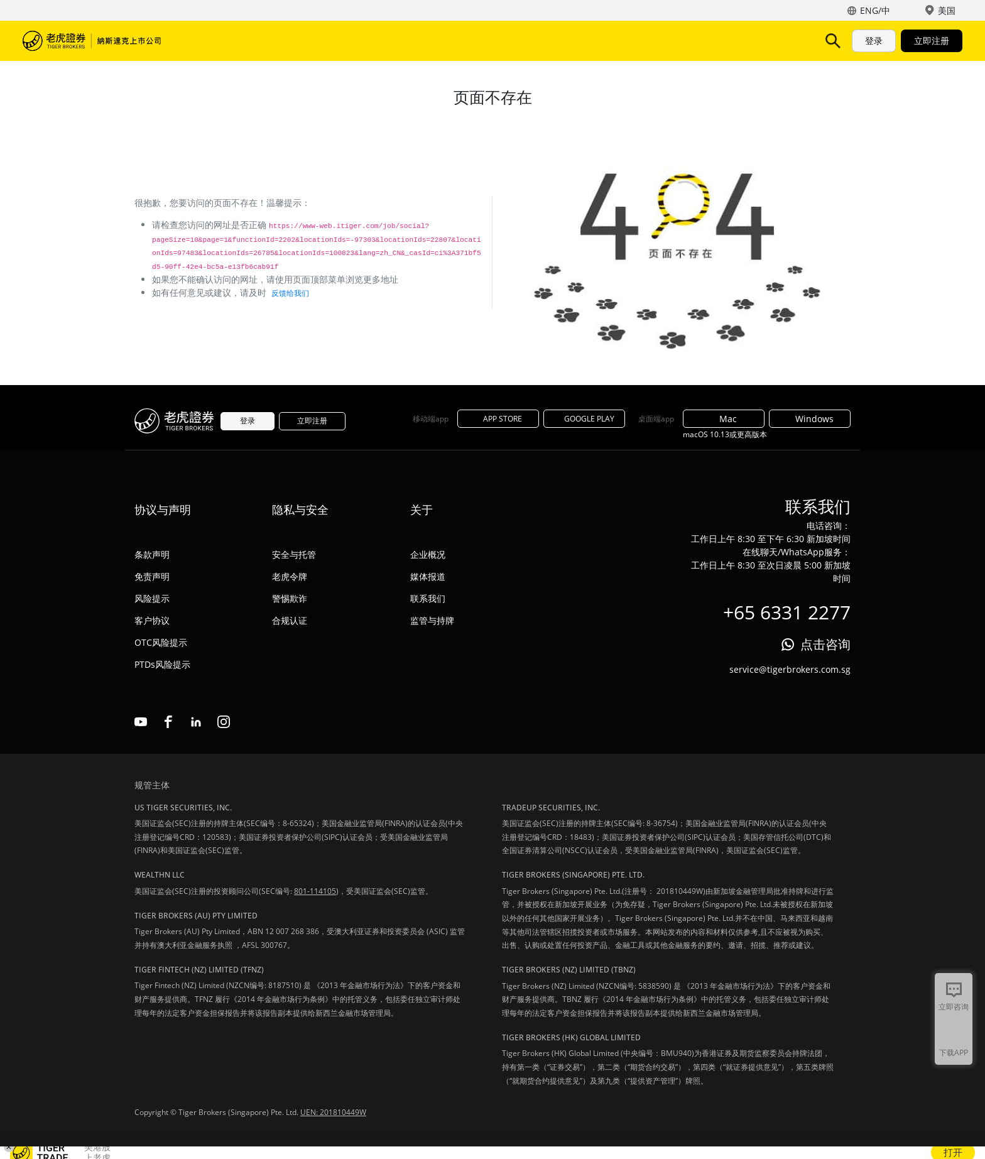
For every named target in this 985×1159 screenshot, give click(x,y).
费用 (377, 40)
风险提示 (152, 598)
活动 (417, 40)
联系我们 (427, 598)
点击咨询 (825, 644)
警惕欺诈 (289, 598)
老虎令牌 (289, 576)
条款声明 (152, 554)
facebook (168, 722)
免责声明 (152, 576)
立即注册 (931, 40)
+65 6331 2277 (787, 612)
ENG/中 (875, 10)
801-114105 (315, 891)
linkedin (196, 722)
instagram (223, 722)
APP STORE (498, 418)
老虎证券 (92, 41)
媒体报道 (427, 576)
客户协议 (152, 620)
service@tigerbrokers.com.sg (790, 669)
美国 (946, 10)
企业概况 (427, 554)
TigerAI (330, 40)
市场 (203, 40)
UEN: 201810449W (333, 1112)
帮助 (457, 40)
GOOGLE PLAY (584, 418)
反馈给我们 (290, 293)
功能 (284, 40)
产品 (244, 40)
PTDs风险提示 (162, 664)
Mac (723, 419)
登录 (874, 40)
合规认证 (289, 620)
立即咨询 (954, 1006)
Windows (810, 419)
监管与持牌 (432, 620)
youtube (140, 722)
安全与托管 (294, 554)
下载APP (953, 1052)
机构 (497, 40)
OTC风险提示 (160, 642)
